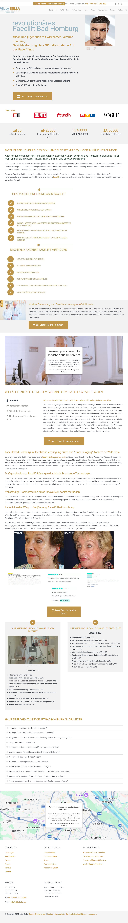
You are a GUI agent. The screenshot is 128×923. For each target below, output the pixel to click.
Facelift (56, 177)
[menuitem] (53, 10)
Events (7, 860)
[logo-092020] (10, 10)
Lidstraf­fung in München (92, 864)
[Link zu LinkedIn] (121, 3)
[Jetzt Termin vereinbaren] (32, 96)
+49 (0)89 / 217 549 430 (95, 4)
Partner (8, 872)
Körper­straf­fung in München (94, 852)
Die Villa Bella (49, 852)
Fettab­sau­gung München (93, 856)
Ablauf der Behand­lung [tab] (19, 411)
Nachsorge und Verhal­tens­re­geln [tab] (22, 417)
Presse (7, 864)
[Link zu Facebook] (115, 3)
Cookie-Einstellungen (37, 914)
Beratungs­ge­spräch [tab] (17, 406)
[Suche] (126, 10)
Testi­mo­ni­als (10, 856)
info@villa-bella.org (18, 902)
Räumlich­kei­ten (50, 864)
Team (46, 860)
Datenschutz (60, 914)
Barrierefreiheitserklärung (76, 914)
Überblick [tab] (12, 400)
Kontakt (8, 868)
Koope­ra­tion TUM (51, 868)
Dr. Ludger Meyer (51, 856)
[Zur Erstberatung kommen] (48, 325)
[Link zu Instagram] (118, 3)
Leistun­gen (9, 852)
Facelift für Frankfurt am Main (54, 457)
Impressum (92, 914)
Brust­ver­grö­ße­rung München (94, 860)
